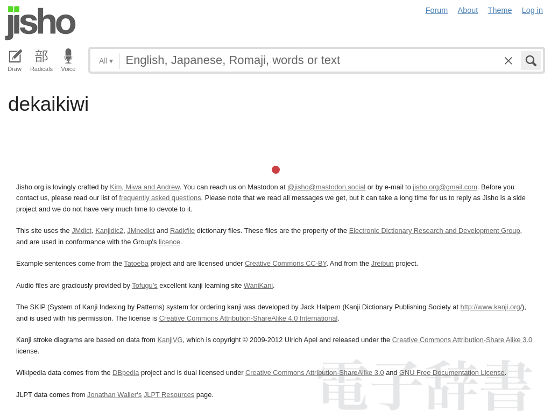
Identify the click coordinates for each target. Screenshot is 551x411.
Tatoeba (136, 263)
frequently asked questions (160, 198)
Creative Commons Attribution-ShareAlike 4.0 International (248, 318)
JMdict (81, 230)
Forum (437, 10)
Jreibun (382, 263)
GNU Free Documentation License (452, 373)
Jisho (40, 23)
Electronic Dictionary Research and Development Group (434, 230)
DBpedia (125, 373)
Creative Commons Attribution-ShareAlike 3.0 (314, 373)
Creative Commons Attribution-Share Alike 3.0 (462, 340)
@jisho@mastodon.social (326, 187)
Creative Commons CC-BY (285, 263)
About (468, 10)
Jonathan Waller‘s (114, 395)
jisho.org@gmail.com (445, 187)
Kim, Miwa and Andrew (144, 187)
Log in (532, 10)
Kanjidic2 (109, 230)
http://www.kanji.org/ (491, 307)
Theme (500, 10)
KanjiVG (169, 340)
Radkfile (182, 230)
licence (169, 242)
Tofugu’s (144, 285)
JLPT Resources (169, 395)
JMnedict (140, 230)
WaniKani (258, 285)
